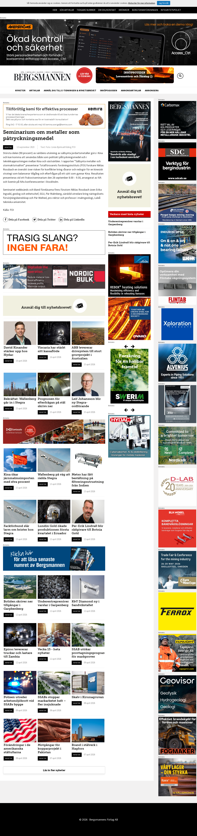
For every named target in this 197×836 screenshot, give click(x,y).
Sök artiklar (67, 10)
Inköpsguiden (108, 90)
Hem (55, 10)
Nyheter (20, 90)
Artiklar (34, 90)
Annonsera (152, 90)
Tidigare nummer (86, 10)
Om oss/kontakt (107, 10)
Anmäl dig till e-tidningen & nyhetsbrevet (70, 90)
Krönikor (124, 10)
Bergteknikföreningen (145, 10)
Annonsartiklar (131, 90)
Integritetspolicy (171, 10)
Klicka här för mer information (141, 3)
